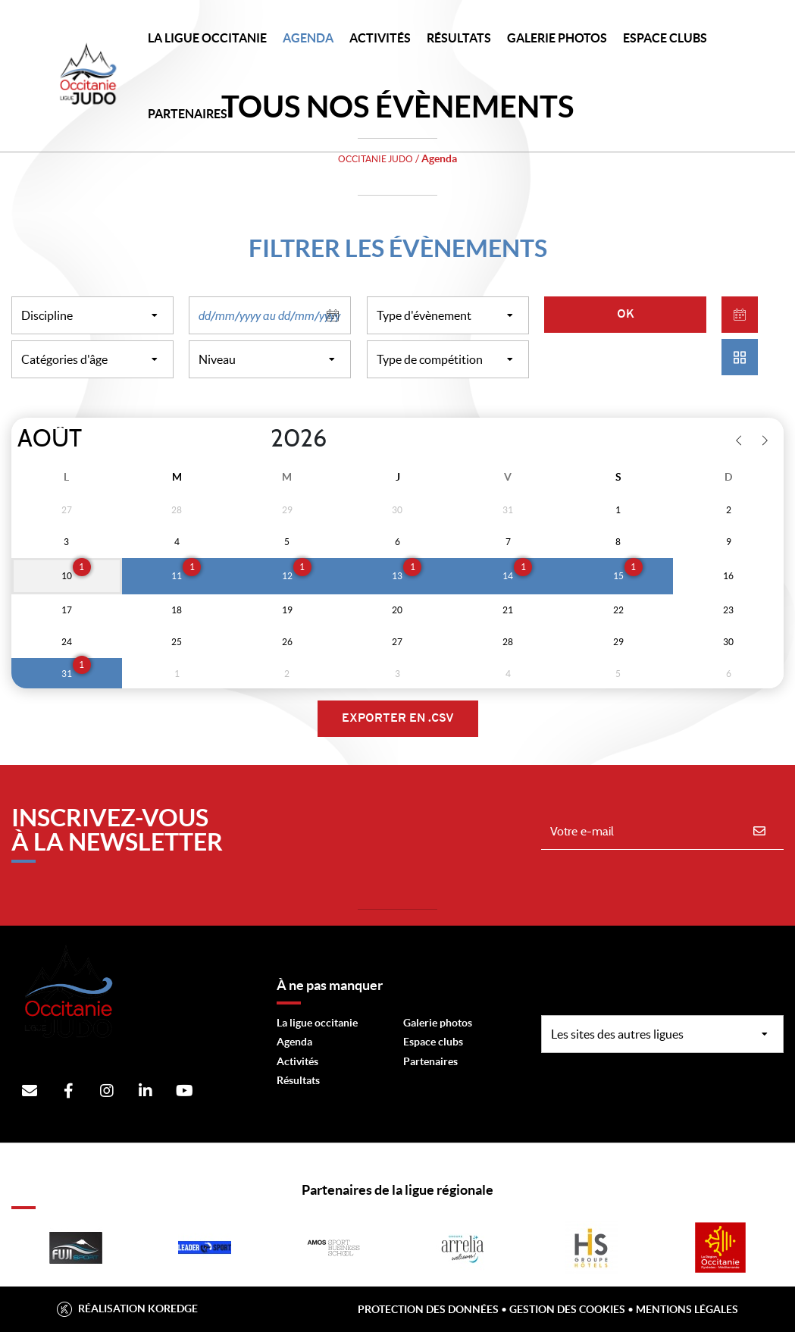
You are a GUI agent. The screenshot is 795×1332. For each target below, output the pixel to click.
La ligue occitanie (317, 1023)
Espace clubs (433, 1042)
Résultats (459, 38)
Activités (380, 38)
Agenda (308, 38)
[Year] (258, 439)
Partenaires (430, 1061)
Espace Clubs (665, 38)
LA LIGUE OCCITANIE (207, 38)
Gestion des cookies (567, 1309)
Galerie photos (557, 38)
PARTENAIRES (187, 114)
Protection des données (428, 1309)
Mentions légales (687, 1309)
